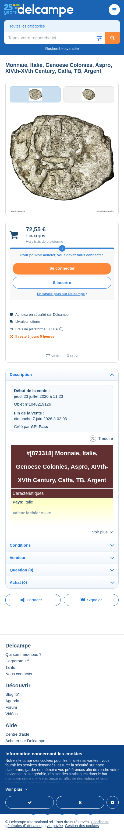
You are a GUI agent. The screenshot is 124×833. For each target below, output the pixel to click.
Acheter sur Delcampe (25, 740)
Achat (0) (18, 582)
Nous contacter (19, 673)
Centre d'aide (17, 734)
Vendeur (18, 557)
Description (21, 374)
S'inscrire (62, 282)
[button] (99, 38)
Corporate (17, 661)
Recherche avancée (62, 48)
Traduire (101, 439)
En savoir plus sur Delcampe (62, 294)
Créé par (31, 426)
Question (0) (21, 570)
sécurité (40, 315)
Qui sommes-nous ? (23, 654)
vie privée (55, 826)
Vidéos (11, 713)
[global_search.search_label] (54, 38)
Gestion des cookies (82, 826)
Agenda (12, 700)
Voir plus (100, 532)
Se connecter (62, 268)
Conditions (20, 545)
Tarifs (10, 667)
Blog (12, 694)
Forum (11, 707)
